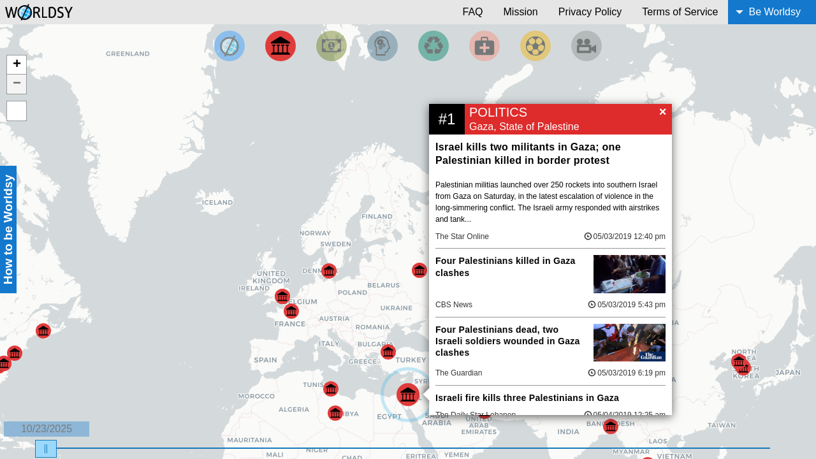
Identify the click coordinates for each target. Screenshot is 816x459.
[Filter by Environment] (433, 46)
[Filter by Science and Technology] (382, 46)
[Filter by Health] (484, 46)
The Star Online (462, 236)
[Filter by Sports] (535, 46)
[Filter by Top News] (229, 46)
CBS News (453, 304)
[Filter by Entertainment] (586, 46)
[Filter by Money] (331, 46)
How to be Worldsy (8, 229)
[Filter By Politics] (280, 46)
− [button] (17, 84)
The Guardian (458, 372)
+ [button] (17, 65)
